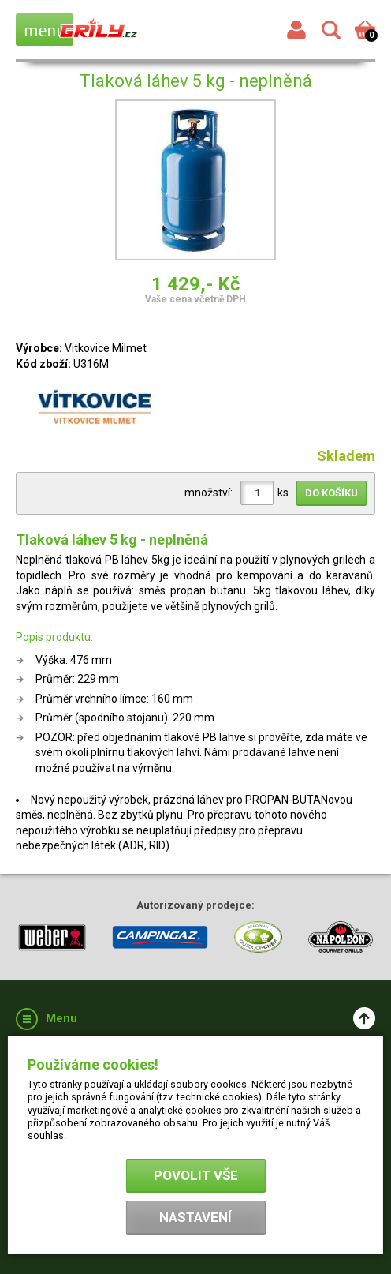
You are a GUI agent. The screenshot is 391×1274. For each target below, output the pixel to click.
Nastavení (195, 1217)
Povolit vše (196, 1175)
